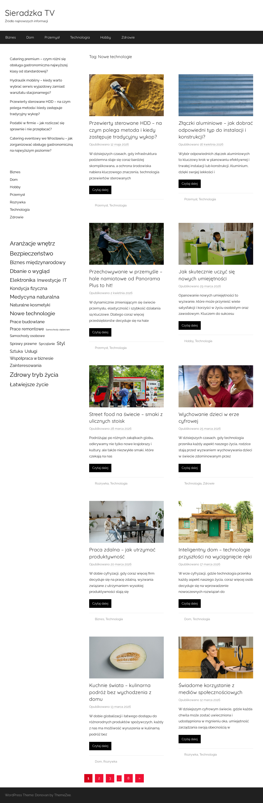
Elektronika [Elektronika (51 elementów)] (22, 280)
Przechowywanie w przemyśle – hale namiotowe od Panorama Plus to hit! (125, 278)
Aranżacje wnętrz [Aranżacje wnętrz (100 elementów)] (32, 243)
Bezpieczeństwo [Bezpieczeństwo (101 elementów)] (31, 253)
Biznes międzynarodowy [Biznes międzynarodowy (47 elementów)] (38, 262)
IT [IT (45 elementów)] (65, 280)
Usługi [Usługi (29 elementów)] (31, 351)
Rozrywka (102, 483)
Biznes (10, 37)
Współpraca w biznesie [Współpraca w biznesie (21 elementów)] (31, 358)
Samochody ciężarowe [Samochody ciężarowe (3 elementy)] (58, 329)
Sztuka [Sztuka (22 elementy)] (16, 351)
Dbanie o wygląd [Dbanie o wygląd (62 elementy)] (30, 271)
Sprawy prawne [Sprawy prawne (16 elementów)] (23, 343)
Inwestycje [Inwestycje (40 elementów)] (49, 280)
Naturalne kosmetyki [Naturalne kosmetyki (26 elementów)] (30, 304)
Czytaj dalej (100, 190)
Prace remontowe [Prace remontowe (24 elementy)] (27, 328)
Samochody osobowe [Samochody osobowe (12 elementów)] (27, 336)
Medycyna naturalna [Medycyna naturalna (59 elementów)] (34, 297)
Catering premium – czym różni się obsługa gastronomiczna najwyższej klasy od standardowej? (39, 65)
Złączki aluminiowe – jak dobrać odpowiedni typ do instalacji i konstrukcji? (216, 130)
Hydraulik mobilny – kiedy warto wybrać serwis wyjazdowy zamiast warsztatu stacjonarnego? (37, 86)
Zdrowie (128, 37)
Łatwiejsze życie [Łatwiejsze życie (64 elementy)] (29, 384)
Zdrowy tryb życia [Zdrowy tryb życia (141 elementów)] (34, 374)
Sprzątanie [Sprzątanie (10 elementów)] (47, 344)
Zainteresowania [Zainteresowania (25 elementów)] (26, 365)
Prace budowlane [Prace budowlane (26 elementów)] (27, 321)
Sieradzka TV (30, 13)
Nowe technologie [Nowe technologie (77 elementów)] (32, 313)
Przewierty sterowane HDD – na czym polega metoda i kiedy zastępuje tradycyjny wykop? (125, 130)
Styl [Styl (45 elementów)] (61, 343)
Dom (30, 37)
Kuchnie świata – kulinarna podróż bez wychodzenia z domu (120, 692)
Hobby (105, 37)
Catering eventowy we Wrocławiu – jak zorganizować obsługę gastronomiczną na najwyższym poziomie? (41, 144)
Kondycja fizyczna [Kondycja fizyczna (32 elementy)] (28, 288)
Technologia (80, 37)
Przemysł (52, 37)
